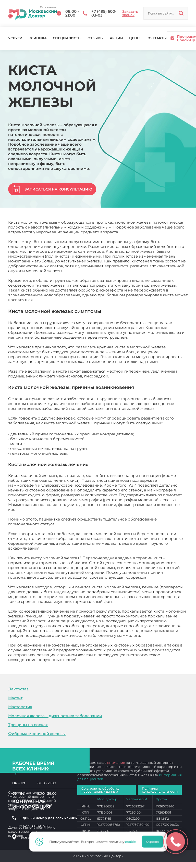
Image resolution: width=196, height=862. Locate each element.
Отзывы (96, 38)
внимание (116, 762)
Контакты (156, 38)
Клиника (38, 38)
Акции (116, 38)
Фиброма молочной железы (37, 733)
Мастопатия (20, 706)
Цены (134, 38)
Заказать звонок (130, 13)
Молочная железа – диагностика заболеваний (55, 715)
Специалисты (67, 38)
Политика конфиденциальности (160, 790)
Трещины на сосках (28, 724)
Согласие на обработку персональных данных (100, 790)
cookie (132, 842)
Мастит (15, 697)
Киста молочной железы (102, 659)
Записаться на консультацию (58, 189)
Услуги (15, 38)
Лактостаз (18, 689)
